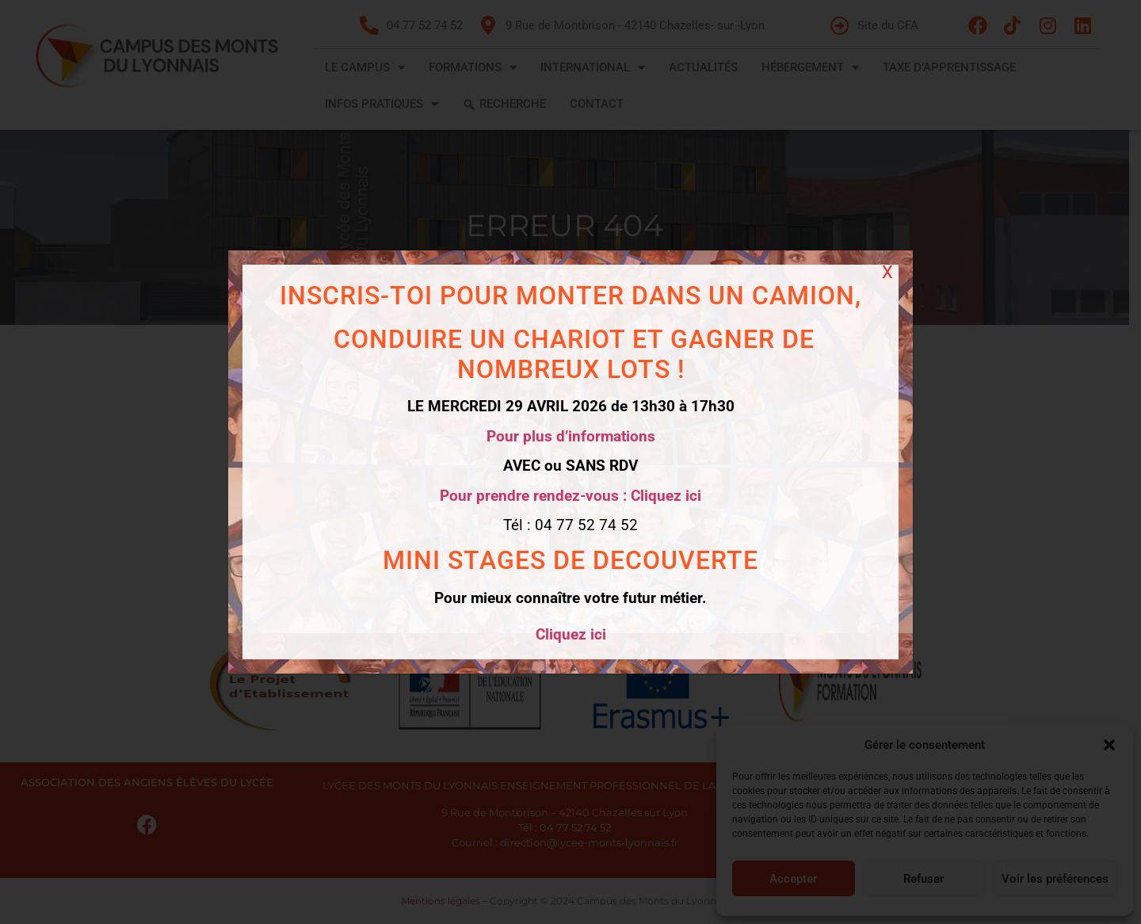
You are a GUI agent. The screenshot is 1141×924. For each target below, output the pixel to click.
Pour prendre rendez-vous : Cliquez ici (570, 496)
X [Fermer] (887, 272)
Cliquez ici (571, 634)
